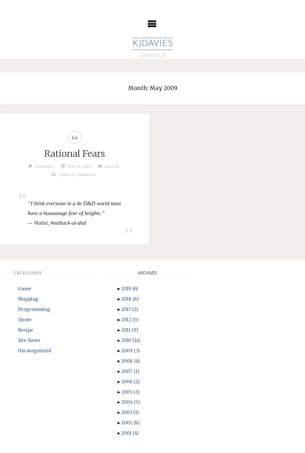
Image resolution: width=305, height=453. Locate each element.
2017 (129, 309)
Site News (29, 340)
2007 (130, 371)
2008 (130, 361)
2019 (129, 288)
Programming (34, 309)
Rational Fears (74, 153)
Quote (112, 166)
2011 (129, 330)
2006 (130, 381)
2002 (130, 423)
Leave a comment (77, 174)
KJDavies (152, 43)
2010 (130, 340)
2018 (130, 299)
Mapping (28, 299)
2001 (130, 433)
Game (24, 288)
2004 (130, 402)
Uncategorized (34, 350)
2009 (130, 350)
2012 (130, 319)
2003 (130, 412)
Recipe (25, 330)
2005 (130, 392)
